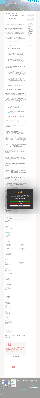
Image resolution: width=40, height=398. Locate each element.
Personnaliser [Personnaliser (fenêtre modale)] (20, 205)
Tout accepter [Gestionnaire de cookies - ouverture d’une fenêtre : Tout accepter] (20, 201)
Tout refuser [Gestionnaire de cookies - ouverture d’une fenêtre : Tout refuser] (19, 203)
